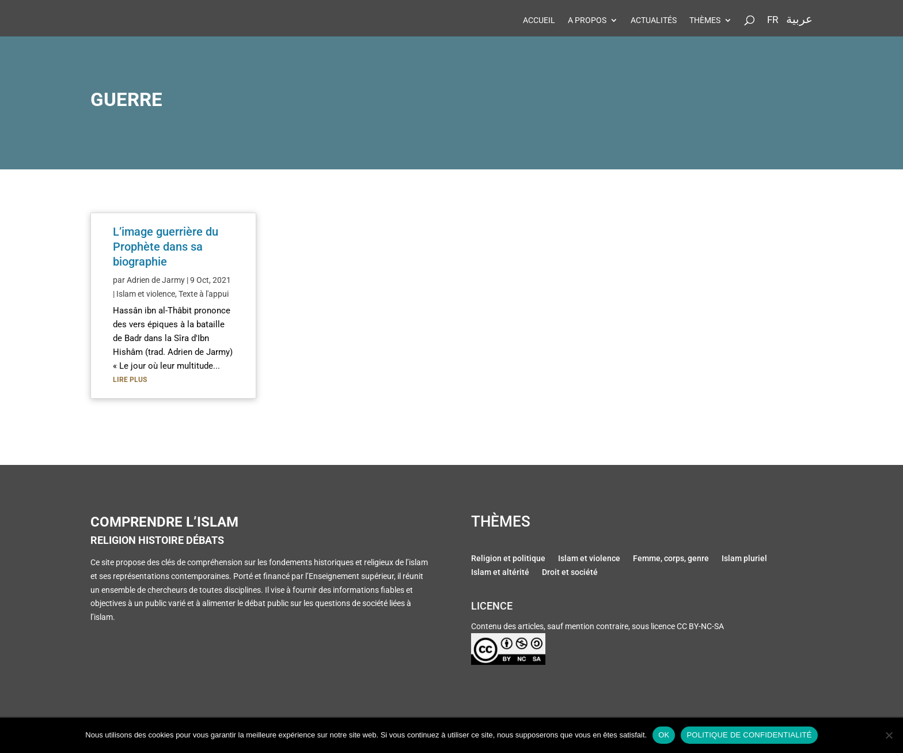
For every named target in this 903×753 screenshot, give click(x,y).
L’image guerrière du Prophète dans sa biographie (165, 246)
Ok (663, 735)
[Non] (888, 735)
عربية (799, 19)
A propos (587, 20)
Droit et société (570, 573)
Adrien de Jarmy (156, 280)
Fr (772, 20)
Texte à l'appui (204, 293)
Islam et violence (145, 293)
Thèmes (704, 20)
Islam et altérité (500, 573)
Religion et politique (508, 559)
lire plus (130, 380)
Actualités (654, 20)
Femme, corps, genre (671, 559)
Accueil (539, 20)
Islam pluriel (744, 559)
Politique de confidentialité (748, 735)
